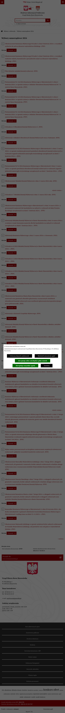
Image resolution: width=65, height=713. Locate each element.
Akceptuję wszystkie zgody (25, 366)
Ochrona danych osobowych (19, 356)
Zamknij (46, 366)
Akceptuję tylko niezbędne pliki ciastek (32, 361)
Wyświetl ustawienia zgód (46, 356)
